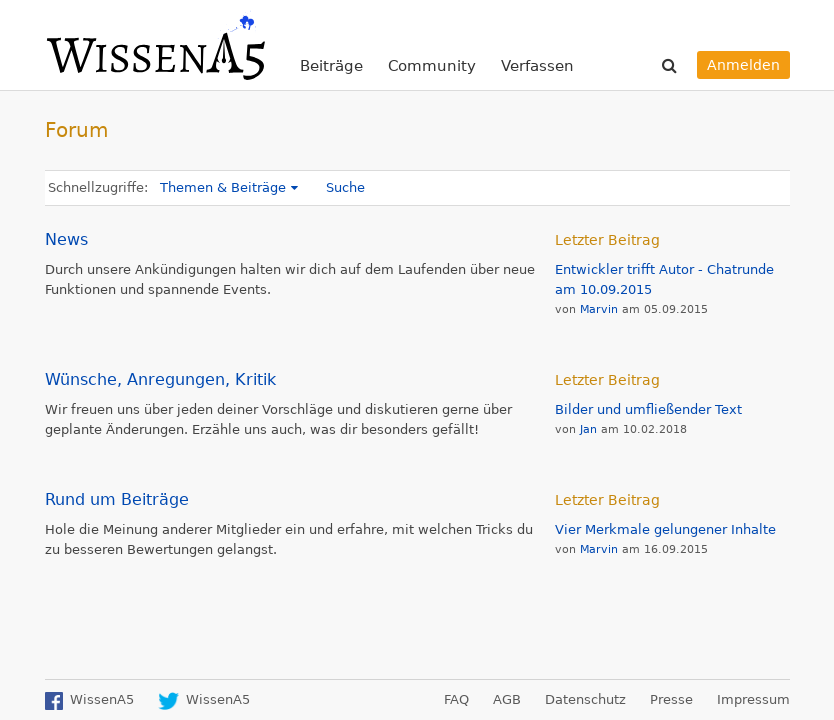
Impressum (753, 699)
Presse (671, 699)
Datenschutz (585, 699)
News (66, 239)
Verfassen (537, 66)
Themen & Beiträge (223, 187)
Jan (588, 429)
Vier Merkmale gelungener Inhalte (665, 529)
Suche (345, 187)
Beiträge (331, 66)
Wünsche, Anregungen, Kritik (160, 379)
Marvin (599, 309)
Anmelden (743, 65)
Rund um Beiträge (117, 499)
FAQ (456, 699)
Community (432, 66)
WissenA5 (155, 45)
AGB (507, 699)
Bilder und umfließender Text (648, 409)
